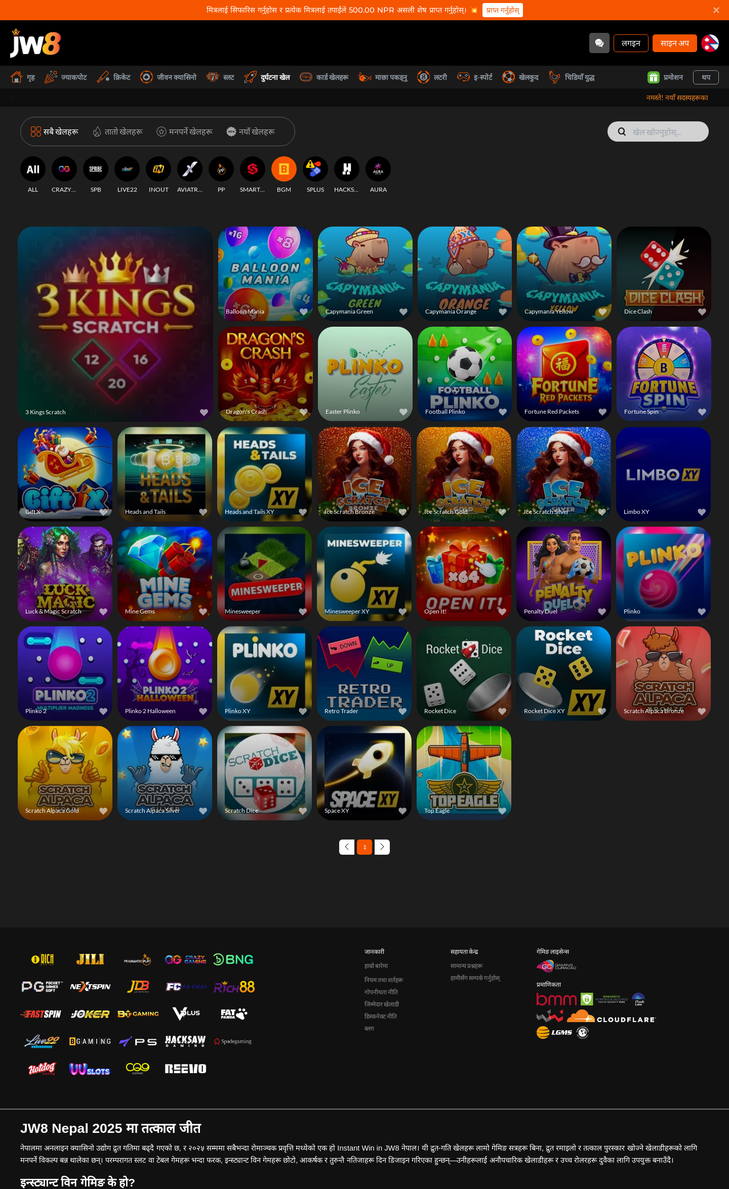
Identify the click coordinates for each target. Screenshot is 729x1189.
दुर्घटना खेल (267, 77)
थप (706, 77)
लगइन (631, 43)
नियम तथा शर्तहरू (383, 1037)
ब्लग (369, 1085)
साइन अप (675, 43)
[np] (710, 43)
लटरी (432, 77)
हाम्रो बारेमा (376, 1023)
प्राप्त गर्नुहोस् (503, 10)
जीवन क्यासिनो (168, 77)
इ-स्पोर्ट (474, 77)
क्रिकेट (113, 77)
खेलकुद (520, 77)
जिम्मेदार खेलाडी (381, 1061)
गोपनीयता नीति (381, 1049)
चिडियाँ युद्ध (571, 77)
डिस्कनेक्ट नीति (380, 1073)
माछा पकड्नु (382, 77)
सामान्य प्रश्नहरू (466, 1023)
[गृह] (35, 43)
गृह (22, 77)
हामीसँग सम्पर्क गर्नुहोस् (475, 1035)
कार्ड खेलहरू (324, 77)
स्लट (220, 77)
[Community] (599, 43)
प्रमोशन (665, 77)
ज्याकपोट (66, 77)
